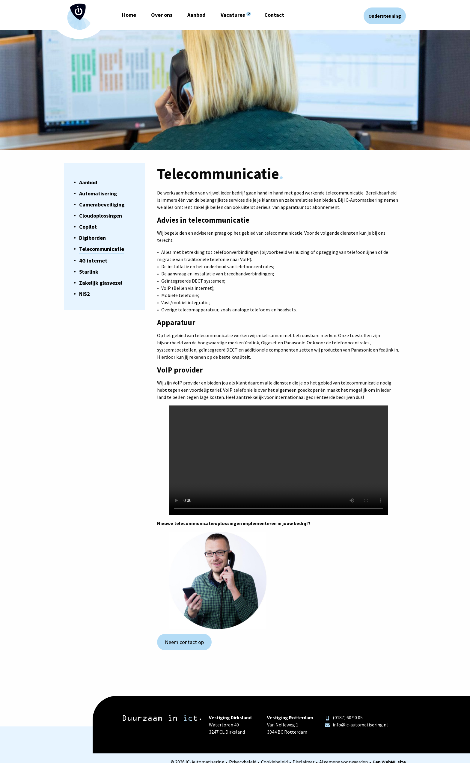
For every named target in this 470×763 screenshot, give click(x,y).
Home (129, 14)
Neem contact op (184, 642)
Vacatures (233, 14)
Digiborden (92, 237)
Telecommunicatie (101, 248)
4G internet (93, 260)
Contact (274, 14)
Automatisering (98, 193)
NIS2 (84, 293)
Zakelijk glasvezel (100, 282)
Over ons (161, 14)
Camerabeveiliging (101, 204)
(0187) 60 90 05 (344, 717)
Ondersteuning (384, 16)
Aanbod (196, 14)
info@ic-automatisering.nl (356, 725)
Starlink (88, 271)
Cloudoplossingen (100, 215)
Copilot (88, 226)
